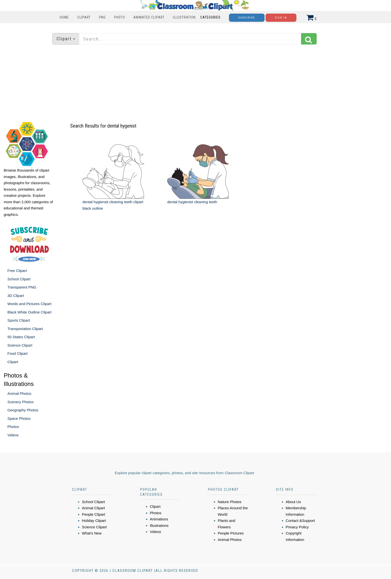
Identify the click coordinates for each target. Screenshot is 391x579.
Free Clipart (17, 270)
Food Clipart (17, 353)
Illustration (184, 17)
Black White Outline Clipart (29, 312)
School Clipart (18, 279)
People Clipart (93, 514)
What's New (92, 533)
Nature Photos (230, 502)
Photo (119, 17)
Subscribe (246, 17)
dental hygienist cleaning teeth (192, 202)
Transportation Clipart (25, 329)
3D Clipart (15, 295)
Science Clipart (19, 345)
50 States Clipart (21, 337)
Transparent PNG (21, 287)
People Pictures (231, 533)
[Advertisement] (195, 82)
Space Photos (18, 418)
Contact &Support (300, 520)
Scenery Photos (20, 402)
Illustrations (159, 525)
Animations (159, 519)
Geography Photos (22, 410)
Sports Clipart (18, 320)
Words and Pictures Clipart (29, 304)
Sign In (281, 17)
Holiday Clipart (94, 520)
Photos (13, 426)
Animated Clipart (149, 17)
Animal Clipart (93, 508)
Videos (13, 435)
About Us (293, 502)
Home (64, 17)
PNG (102, 17)
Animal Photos (19, 393)
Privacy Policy (297, 527)
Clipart (84, 17)
